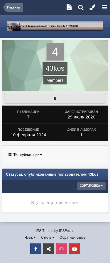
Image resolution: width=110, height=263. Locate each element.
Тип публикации (25, 155)
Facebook (35, 248)
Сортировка (91, 185)
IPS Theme (44, 231)
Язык (30, 237)
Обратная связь (72, 237)
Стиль (47, 237)
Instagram (61, 248)
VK (48, 248)
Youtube (74, 248)
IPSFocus (66, 231)
